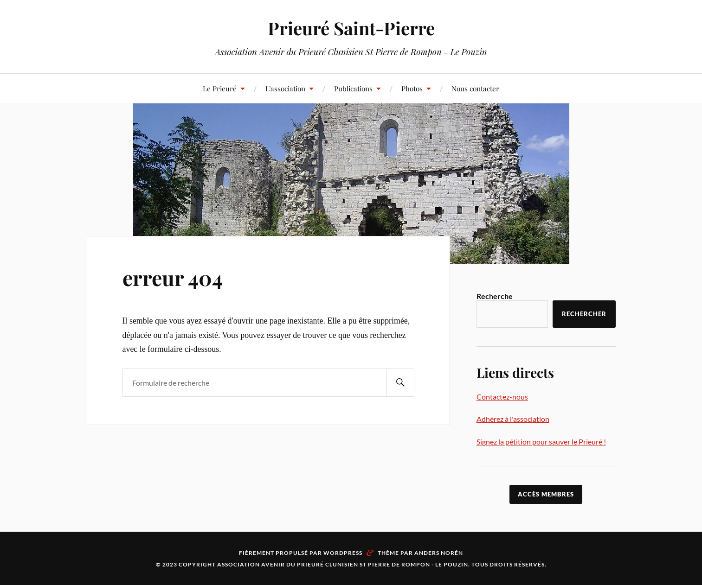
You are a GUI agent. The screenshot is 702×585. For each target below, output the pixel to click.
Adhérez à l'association (513, 418)
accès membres (546, 494)
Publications (353, 88)
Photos (412, 88)
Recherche (495, 296)
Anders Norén (438, 552)
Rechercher (584, 314)
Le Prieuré (220, 88)
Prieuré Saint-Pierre (351, 28)
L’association (285, 88)
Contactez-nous (502, 396)
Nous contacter (475, 88)
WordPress (342, 552)
